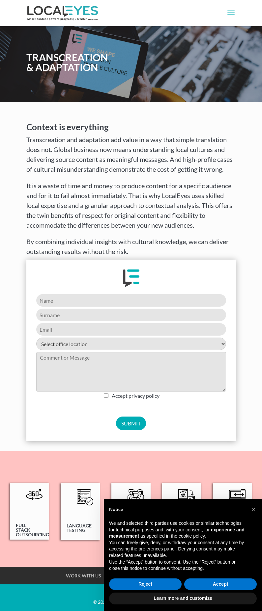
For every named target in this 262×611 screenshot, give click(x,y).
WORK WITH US (83, 575)
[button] (253, 509)
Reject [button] (145, 584)
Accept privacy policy (136, 396)
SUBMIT (131, 423)
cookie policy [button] (192, 536)
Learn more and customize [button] (183, 598)
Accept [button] (220, 584)
